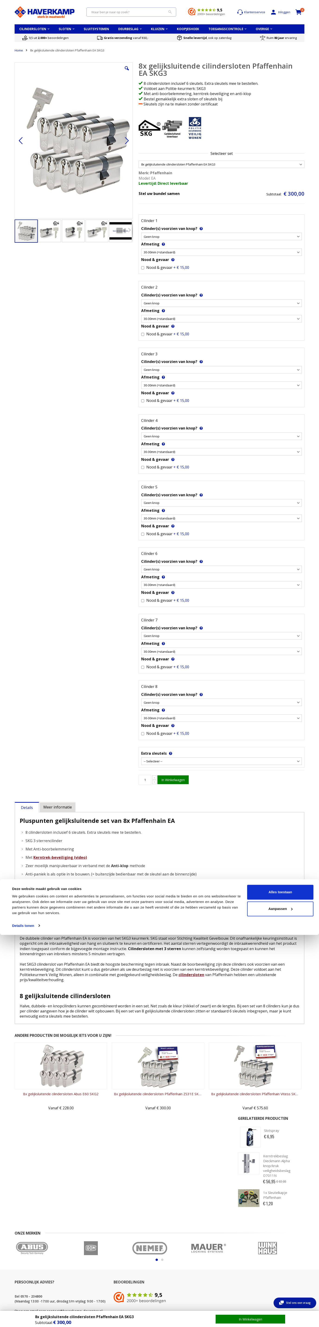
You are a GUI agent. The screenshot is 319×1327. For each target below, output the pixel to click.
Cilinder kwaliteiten (127, 1264)
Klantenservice (251, 12)
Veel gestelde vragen (30, 1269)
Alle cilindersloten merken (280, 1269)
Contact (20, 1264)
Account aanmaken (77, 1269)
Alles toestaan (280, 1284)
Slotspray (271, 77)
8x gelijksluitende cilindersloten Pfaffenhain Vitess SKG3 (195, 1126)
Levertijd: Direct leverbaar (132, 183)
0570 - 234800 (31, 1222)
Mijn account (73, 1264)
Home (19, 50)
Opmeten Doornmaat (178, 1269)
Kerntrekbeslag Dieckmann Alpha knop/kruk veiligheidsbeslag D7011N (276, 113)
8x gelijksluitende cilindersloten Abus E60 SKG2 (49, 1126)
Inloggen (280, 12)
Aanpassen (280, 1301)
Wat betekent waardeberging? (223, 1271)
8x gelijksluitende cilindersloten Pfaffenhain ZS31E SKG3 (122, 1126)
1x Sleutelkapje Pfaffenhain (275, 142)
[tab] (27, 806)
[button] (97, 72)
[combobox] (131, 12)
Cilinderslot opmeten (128, 1269)
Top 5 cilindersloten (275, 1264)
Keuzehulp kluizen (225, 1264)
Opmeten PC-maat (176, 1264)
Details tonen (23, 1318)
